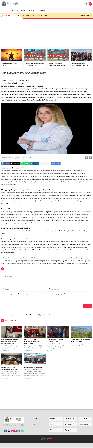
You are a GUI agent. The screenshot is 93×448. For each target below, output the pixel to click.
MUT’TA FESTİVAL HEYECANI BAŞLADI (36, 16)
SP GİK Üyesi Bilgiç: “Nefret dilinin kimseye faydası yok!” (57, 65)
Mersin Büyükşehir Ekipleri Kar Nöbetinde (35, 64)
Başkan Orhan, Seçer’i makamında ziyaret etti (9, 368)
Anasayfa (6, 76)
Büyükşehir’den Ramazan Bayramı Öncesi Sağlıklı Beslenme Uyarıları (10, 341)
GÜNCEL (13, 76)
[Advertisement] (46, 32)
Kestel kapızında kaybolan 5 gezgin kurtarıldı (80, 341)
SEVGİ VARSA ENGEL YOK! (9, 64)
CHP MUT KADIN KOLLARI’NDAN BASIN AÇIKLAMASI (32, 341)
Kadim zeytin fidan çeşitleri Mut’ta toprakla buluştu (80, 65)
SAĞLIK (19, 76)
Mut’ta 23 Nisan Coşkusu (33, 367)
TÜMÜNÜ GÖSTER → (86, 16)
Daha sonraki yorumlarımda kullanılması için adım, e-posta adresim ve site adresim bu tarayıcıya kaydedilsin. (35, 294)
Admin (19, 158)
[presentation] (14, 300)
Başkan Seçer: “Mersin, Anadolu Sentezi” (55, 341)
